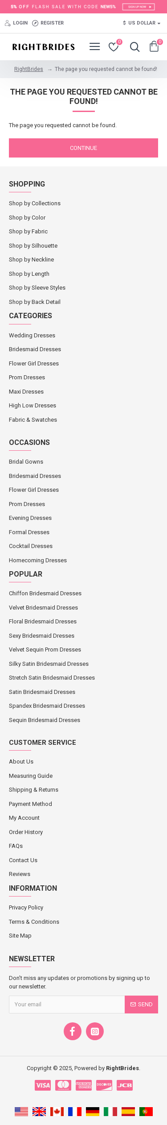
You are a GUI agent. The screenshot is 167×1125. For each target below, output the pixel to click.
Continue (83, 148)
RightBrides (28, 69)
